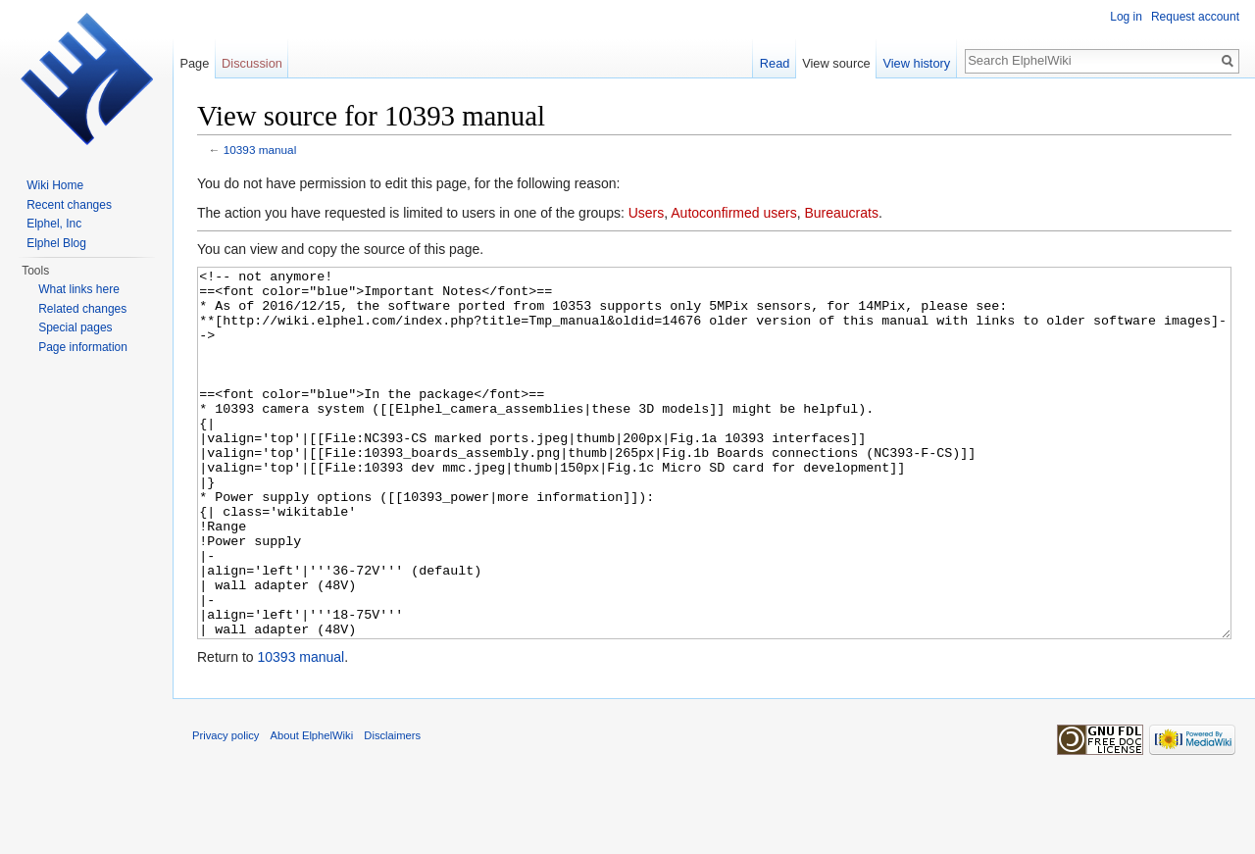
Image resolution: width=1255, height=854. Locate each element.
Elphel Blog (56, 243)
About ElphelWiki (312, 809)
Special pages (75, 327)
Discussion (252, 63)
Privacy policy (225, 809)
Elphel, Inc (53, 223)
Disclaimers (392, 809)
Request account (1195, 17)
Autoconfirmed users (733, 213)
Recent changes (69, 205)
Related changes (82, 309)
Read (775, 63)
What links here (79, 289)
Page (194, 63)
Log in (1126, 17)
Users (646, 213)
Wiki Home (54, 185)
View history (916, 63)
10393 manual (260, 149)
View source (836, 63)
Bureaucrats (841, 213)
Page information (82, 347)
